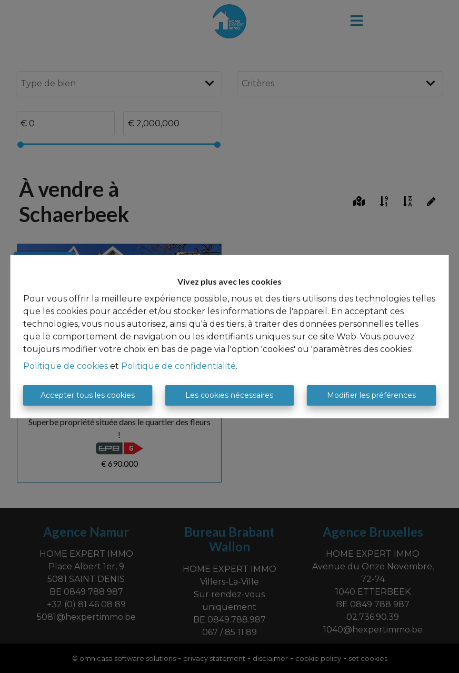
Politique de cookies (65, 366)
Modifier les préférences (371, 395)
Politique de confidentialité (178, 366)
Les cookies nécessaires (229, 395)
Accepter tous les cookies (88, 395)
